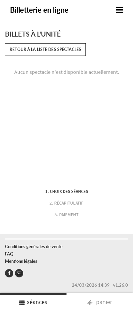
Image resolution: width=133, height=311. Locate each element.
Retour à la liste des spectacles (45, 49)
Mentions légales (21, 261)
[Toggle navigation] (119, 10)
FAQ (9, 253)
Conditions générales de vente (34, 246)
